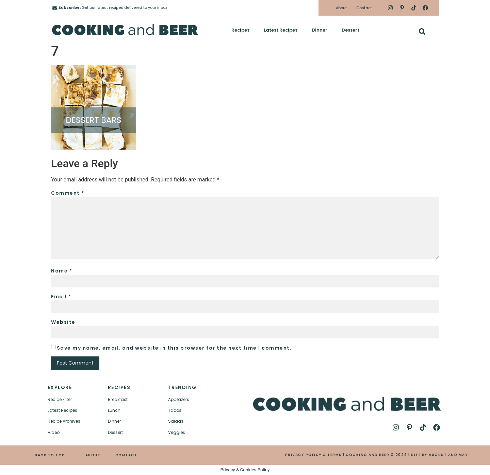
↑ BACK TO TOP (48, 455)
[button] (422, 31)
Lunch (114, 410)
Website (63, 322)
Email (61, 296)
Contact (364, 8)
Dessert (350, 30)
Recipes (240, 30)
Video (54, 432)
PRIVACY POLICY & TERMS (313, 454)
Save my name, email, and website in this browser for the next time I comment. (174, 348)
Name (61, 270)
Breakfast (118, 399)
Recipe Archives (64, 421)
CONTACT (126, 455)
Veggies (176, 432)
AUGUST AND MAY (448, 454)
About (341, 8)
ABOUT (93, 455)
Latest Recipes (280, 30)
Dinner (319, 30)
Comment (67, 193)
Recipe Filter (60, 399)
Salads (175, 421)
